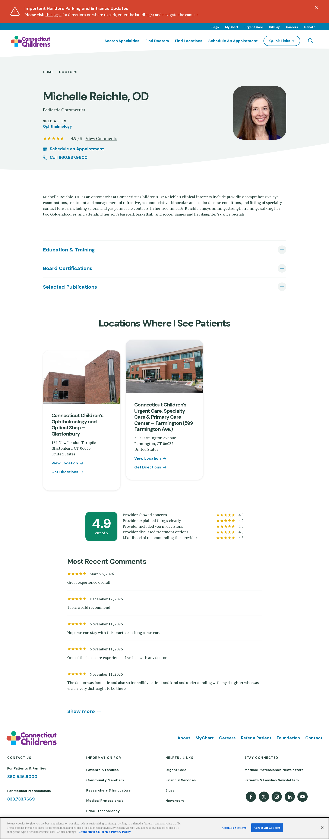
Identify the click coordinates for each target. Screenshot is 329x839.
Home (48, 72)
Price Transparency (103, 811)
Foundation (288, 738)
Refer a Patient (256, 738)
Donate (309, 27)
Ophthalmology (57, 126)
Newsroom (174, 800)
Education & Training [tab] (69, 249)
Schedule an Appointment (233, 40)
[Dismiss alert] (316, 7)
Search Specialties (122, 40)
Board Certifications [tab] (67, 268)
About (183, 738)
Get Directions (64, 471)
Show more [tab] (81, 711)
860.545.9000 (22, 776)
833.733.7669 (21, 799)
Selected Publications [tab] (70, 287)
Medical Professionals (104, 800)
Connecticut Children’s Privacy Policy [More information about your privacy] (105, 832)
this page (53, 14)
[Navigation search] (311, 41)
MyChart (231, 27)
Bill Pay (274, 27)
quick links (279, 40)
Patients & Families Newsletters (271, 780)
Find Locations (188, 40)
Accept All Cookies (267, 828)
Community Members (105, 780)
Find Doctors (157, 40)
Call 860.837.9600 (69, 157)
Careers (292, 27)
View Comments (101, 138)
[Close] (322, 827)
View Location (64, 463)
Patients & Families (102, 770)
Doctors (68, 72)
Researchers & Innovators (108, 790)
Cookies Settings (234, 828)
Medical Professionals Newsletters (274, 770)
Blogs (215, 27)
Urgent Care (253, 27)
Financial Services (180, 780)
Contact (314, 738)
